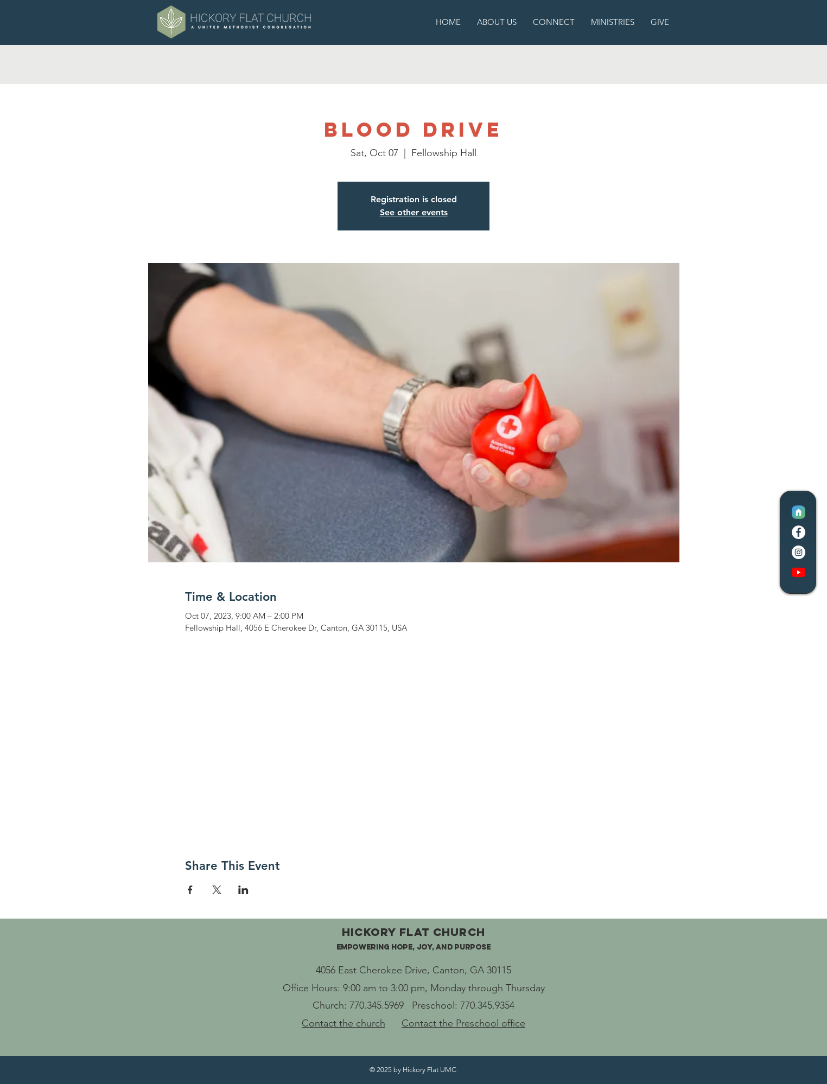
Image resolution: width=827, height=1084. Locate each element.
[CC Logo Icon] (798, 512)
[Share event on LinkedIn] (243, 890)
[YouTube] (798, 572)
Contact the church (343, 1023)
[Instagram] (798, 552)
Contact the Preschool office (463, 1023)
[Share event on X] (217, 890)
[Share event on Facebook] (190, 890)
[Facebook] (798, 532)
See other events (414, 212)
